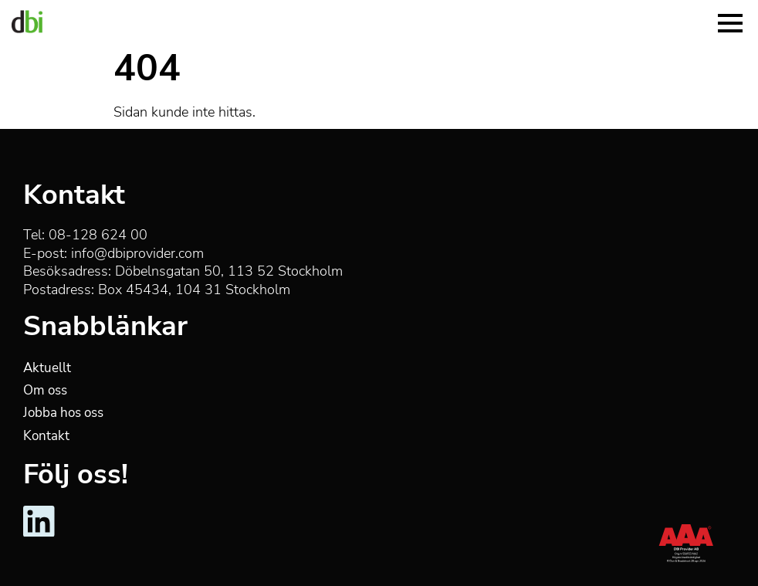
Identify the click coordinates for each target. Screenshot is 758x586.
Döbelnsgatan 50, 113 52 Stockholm (229, 271)
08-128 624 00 (98, 234)
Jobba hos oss (63, 413)
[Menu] (730, 21)
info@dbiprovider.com (137, 253)
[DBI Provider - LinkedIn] (39, 533)
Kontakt (46, 436)
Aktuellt (47, 368)
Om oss (45, 390)
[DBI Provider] (27, 21)
